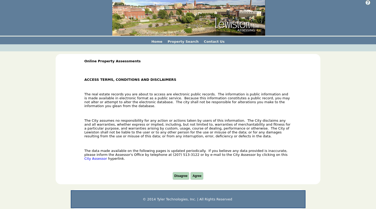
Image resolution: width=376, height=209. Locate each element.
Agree (196, 176)
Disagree (181, 176)
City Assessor (95, 159)
